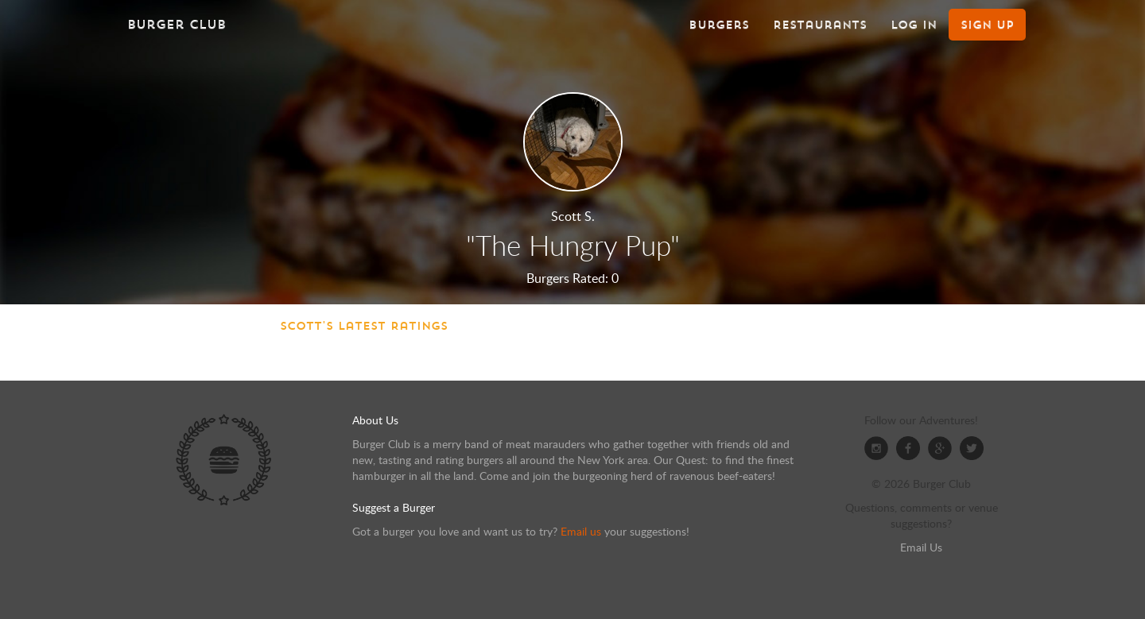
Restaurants (820, 24)
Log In (914, 24)
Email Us (921, 547)
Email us (581, 531)
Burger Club (176, 24)
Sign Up (987, 24)
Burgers (719, 24)
